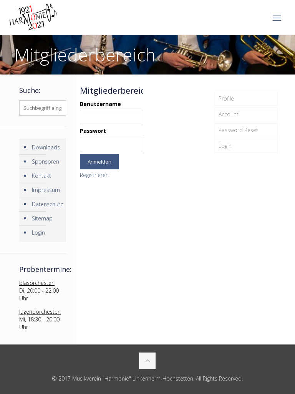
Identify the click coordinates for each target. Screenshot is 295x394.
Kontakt (41, 175)
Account (229, 114)
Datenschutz (47, 204)
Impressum (46, 190)
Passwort (93, 130)
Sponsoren (45, 161)
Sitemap (42, 218)
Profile (226, 98)
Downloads (46, 147)
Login (225, 145)
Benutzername (100, 104)
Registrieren (94, 175)
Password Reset (238, 130)
